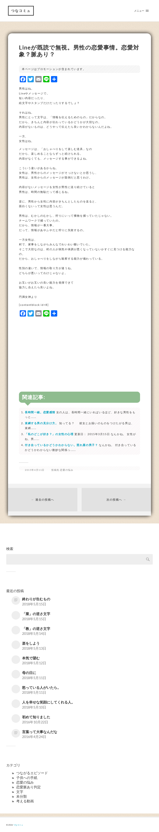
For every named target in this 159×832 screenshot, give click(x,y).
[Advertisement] (79, 347)
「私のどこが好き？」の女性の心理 (49, 434)
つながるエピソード (32, 773)
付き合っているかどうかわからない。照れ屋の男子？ (61, 445)
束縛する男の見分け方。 (41, 423)
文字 (19, 791)
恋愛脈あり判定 (28, 787)
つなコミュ (21, 11)
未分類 (21, 796)
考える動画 (25, 801)
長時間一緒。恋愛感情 (40, 412)
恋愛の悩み (66, 469)
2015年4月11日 (35, 469)
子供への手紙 (26, 777)
